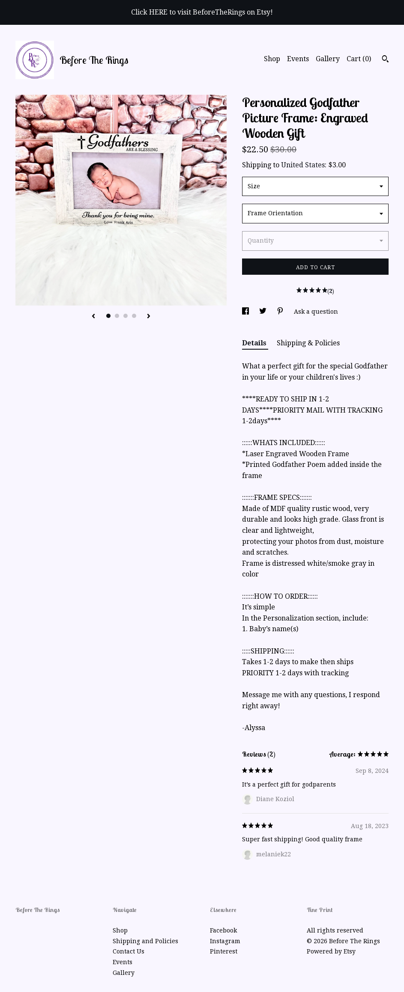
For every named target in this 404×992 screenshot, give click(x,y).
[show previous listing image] (93, 317)
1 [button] (108, 316)
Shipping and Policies (145, 941)
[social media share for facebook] (246, 311)
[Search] (385, 60)
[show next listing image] (149, 317)
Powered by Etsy (331, 951)
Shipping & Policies (308, 343)
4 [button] (134, 316)
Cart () (359, 59)
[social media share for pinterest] (281, 311)
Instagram (225, 941)
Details (255, 343)
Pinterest (223, 951)
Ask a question (316, 311)
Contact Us (128, 951)
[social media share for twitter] (263, 311)
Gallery (328, 59)
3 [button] (125, 316)
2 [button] (117, 316)
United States (303, 165)
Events (298, 59)
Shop (272, 59)
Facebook (223, 930)
